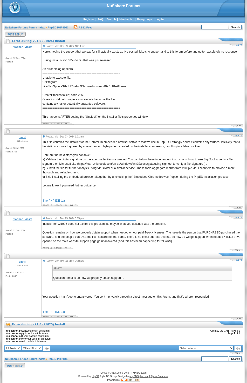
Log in (160, 19)
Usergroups (144, 19)
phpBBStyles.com (139, 376)
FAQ (100, 19)
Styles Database (159, 376)
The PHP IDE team (55, 200)
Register (88, 19)
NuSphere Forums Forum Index (25, 27)
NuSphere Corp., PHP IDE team (129, 372)
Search (111, 19)
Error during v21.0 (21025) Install (38, 324)
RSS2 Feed (83, 27)
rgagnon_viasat (22, 46)
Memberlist (126, 19)
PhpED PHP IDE (58, 27)
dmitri (22, 137)
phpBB (95, 376)
